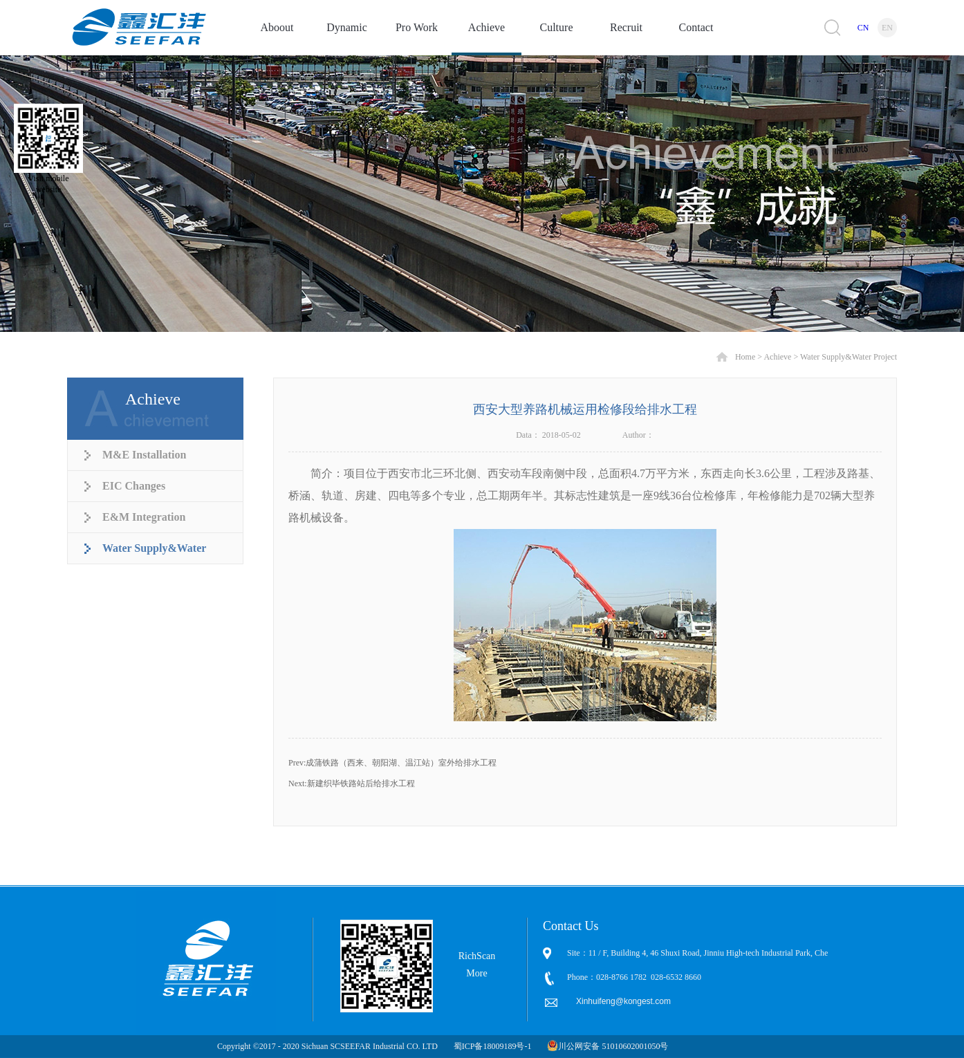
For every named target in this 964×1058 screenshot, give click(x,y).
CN (863, 28)
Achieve (777, 357)
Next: (351, 783)
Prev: (392, 763)
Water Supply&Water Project (848, 357)
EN (887, 28)
